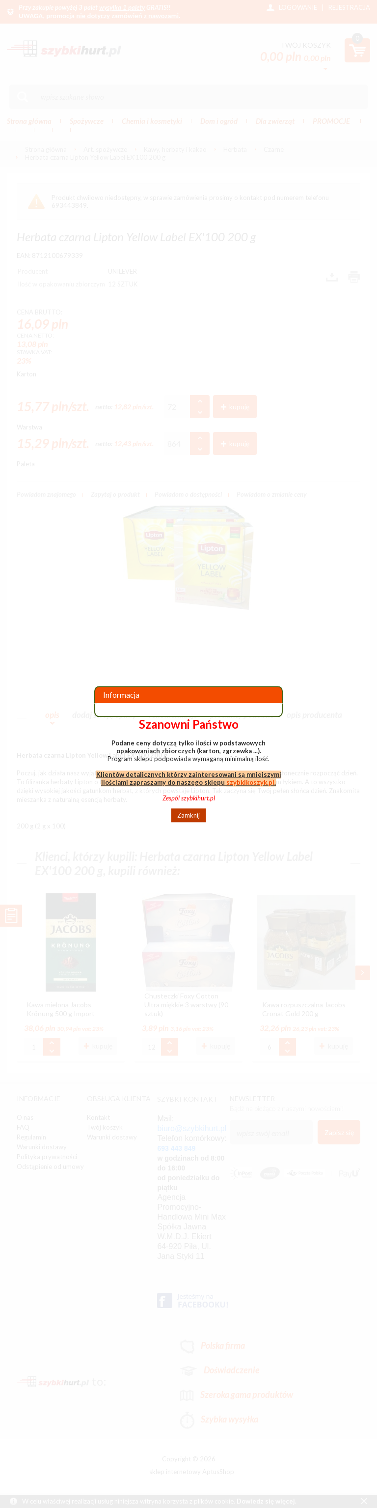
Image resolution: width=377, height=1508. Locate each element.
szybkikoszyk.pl (250, 782)
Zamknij (188, 815)
